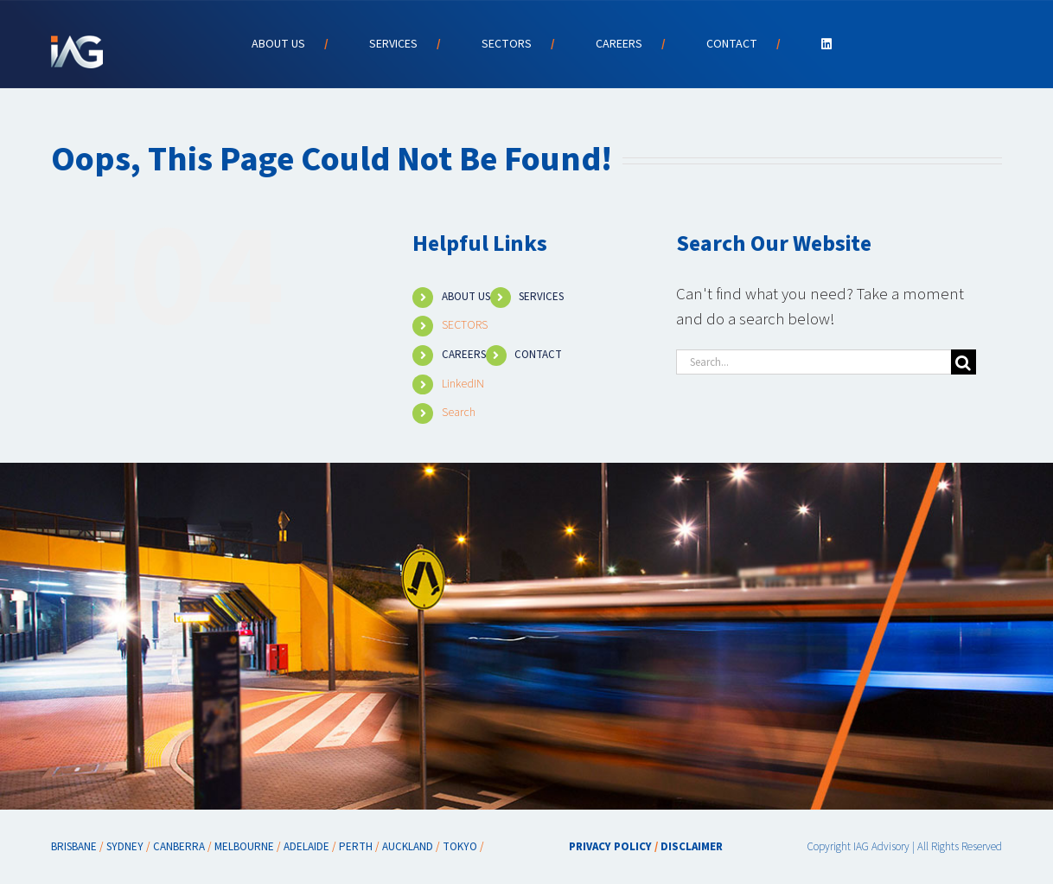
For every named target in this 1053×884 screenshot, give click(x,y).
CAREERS (464, 354)
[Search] (963, 362)
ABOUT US (466, 296)
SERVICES (541, 296)
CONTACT (538, 354)
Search (458, 412)
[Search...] (813, 362)
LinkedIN (463, 384)
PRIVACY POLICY (610, 847)
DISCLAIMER (692, 847)
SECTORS (465, 325)
